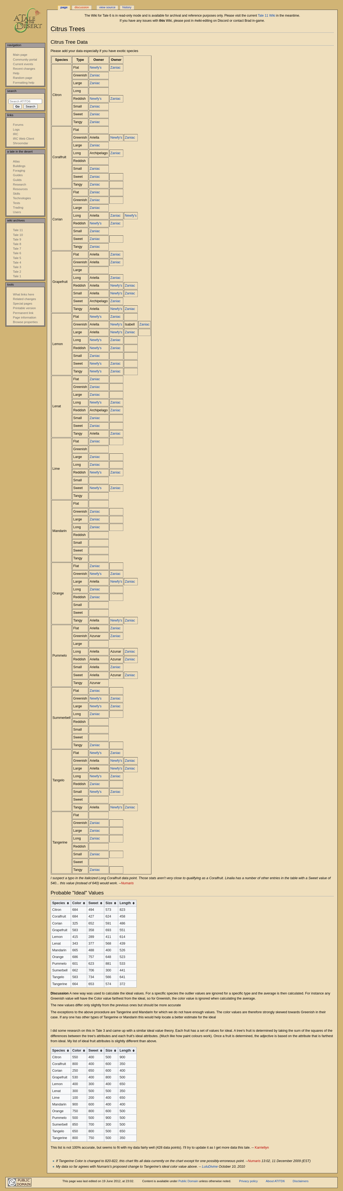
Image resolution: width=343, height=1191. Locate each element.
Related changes (24, 299)
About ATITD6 (275, 1181)
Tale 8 (17, 244)
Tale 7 (17, 248)
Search (12, 91)
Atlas (16, 161)
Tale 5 (17, 258)
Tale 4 (17, 262)
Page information (24, 317)
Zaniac (115, 67)
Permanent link (23, 313)
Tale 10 (18, 234)
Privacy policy (248, 1181)
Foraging (19, 170)
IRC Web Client (23, 138)
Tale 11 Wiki (266, 15)
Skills (16, 193)
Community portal (25, 59)
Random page (22, 77)
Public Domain (188, 1181)
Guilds (17, 180)
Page (64, 7)
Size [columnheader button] (109, 903)
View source (107, 7)
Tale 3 (17, 267)
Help (16, 73)
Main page (20, 54)
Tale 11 (18, 230)
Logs (16, 129)
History (127, 7)
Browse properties (25, 322)
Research (19, 184)
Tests (16, 203)
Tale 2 (17, 271)
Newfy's (96, 67)
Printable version (24, 308)
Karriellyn (262, 1147)
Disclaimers (300, 1181)
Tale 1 (17, 276)
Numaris (127, 883)
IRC (15, 134)
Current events (23, 64)
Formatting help (23, 82)
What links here (23, 294)
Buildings (19, 166)
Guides (18, 175)
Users (17, 212)
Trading (18, 207)
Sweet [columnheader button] (93, 903)
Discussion (81, 7)
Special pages (22, 303)
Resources (20, 189)
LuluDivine (210, 1166)
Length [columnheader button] (125, 903)
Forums (18, 124)
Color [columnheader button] (76, 903)
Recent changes (24, 68)
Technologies (22, 198)
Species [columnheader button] (58, 903)
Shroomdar (20, 143)
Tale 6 (17, 253)
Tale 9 (17, 239)
